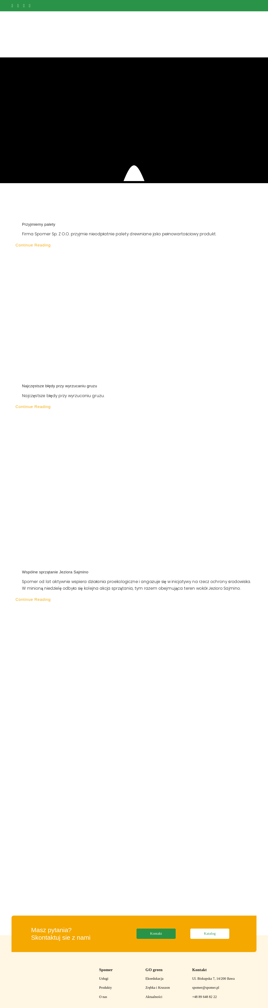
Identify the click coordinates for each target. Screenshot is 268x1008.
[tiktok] (30, 6)
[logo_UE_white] (240, 4)
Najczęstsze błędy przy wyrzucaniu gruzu (60, 360)
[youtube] (18, 6)
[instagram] (24, 6)
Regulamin (40, 998)
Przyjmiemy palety (38, 198)
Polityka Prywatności (18, 998)
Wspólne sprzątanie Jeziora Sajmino (55, 546)
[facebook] (12, 6)
